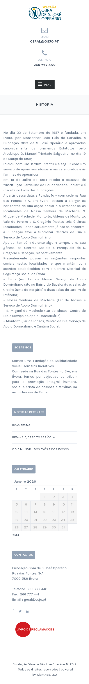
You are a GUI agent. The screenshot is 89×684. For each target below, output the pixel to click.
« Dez (15, 534)
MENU (44, 84)
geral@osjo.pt (44, 41)
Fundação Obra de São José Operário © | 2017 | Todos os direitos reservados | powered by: (44, 669)
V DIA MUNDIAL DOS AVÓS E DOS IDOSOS (40, 449)
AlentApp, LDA (47, 675)
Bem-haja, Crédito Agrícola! (33, 437)
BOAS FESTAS (21, 425)
